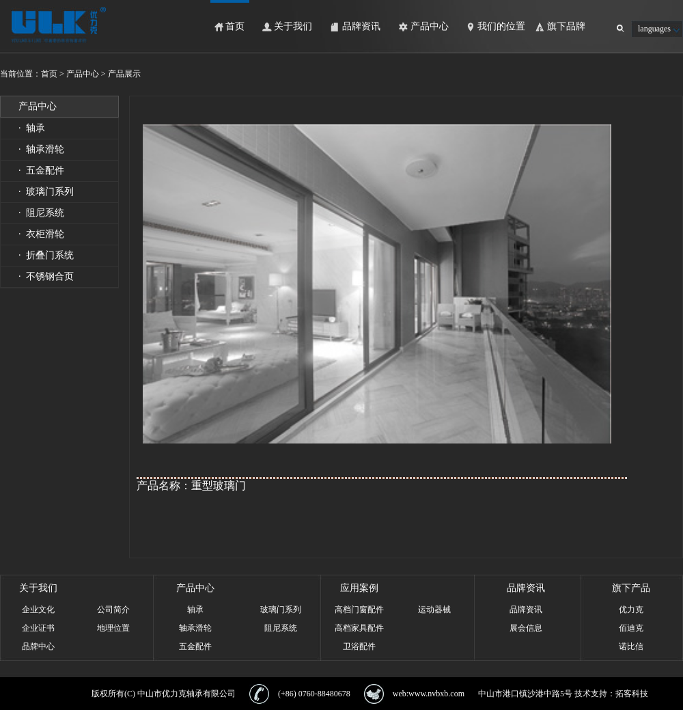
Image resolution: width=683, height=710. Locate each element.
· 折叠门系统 (46, 255)
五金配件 (195, 646)
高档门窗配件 (359, 609)
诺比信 (631, 646)
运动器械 (434, 609)
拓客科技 (631, 693)
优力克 (631, 609)
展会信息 (526, 628)
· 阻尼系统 (41, 213)
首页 (235, 26)
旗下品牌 (566, 26)
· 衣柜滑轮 (41, 234)
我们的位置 (501, 26)
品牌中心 (38, 646)
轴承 (195, 609)
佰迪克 (631, 628)
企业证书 (38, 628)
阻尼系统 (280, 628)
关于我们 (293, 26)
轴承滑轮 (195, 628)
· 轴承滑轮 (41, 149)
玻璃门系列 (280, 609)
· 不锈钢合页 (46, 276)
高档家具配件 (359, 628)
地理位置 (113, 628)
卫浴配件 (359, 646)
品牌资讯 (361, 26)
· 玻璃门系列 (46, 192)
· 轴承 (31, 128)
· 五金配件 (41, 170)
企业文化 (38, 609)
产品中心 (429, 26)
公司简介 (113, 609)
